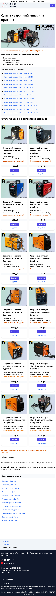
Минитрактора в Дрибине (11, 499)
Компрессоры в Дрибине (11, 510)
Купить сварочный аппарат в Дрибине (28, 1)
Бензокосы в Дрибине (9, 521)
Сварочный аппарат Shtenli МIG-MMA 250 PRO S (21, 113)
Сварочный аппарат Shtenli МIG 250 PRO (18, 95)
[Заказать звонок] (52, 5)
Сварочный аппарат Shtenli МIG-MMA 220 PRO (20, 102)
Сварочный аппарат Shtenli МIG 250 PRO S (19, 98)
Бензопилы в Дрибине (10, 517)
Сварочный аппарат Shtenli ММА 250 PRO (18, 77)
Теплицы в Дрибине (9, 481)
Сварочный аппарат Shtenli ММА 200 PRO (18, 73)
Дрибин (6, 544)
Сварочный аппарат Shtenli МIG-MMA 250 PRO (20, 106)
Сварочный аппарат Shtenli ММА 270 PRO (18, 81)
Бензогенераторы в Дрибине (12, 503)
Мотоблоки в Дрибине (10, 492)
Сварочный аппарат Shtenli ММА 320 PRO (18, 84)
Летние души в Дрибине (10, 488)
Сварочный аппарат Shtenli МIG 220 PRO (18, 88)
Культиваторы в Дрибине (11, 495)
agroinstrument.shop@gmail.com (17, 570)
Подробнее (14, 174)
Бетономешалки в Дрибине (11, 506)
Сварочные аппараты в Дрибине (13, 513)
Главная (6, 541)
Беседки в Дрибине (9, 485)
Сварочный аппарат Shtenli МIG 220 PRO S (19, 91)
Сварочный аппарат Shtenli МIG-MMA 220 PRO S (21, 109)
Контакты (6, 583)
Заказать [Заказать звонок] (14, 170)
